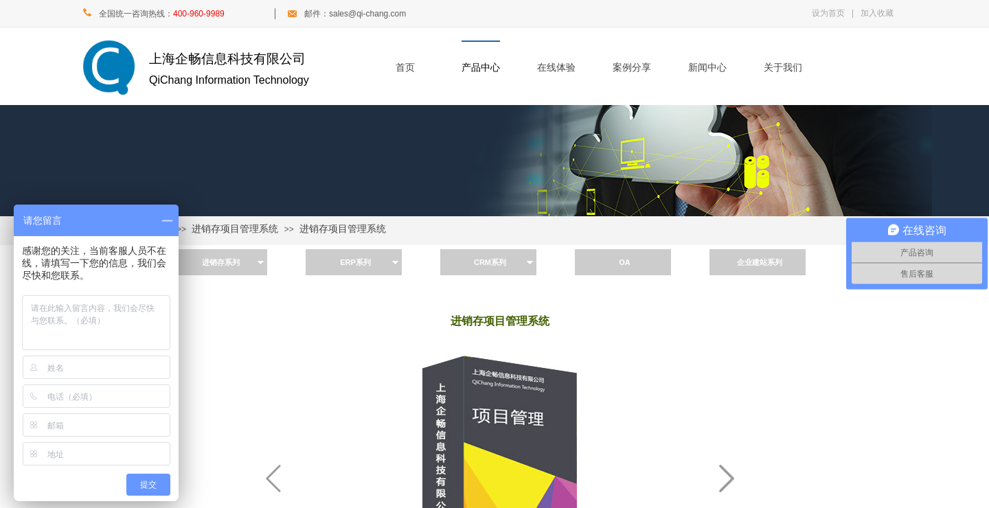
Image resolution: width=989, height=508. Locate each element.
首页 (405, 67)
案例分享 (632, 67)
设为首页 (828, 13)
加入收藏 (877, 13)
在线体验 (556, 67)
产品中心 (481, 67)
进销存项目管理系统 (235, 229)
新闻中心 (707, 67)
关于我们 (783, 67)
